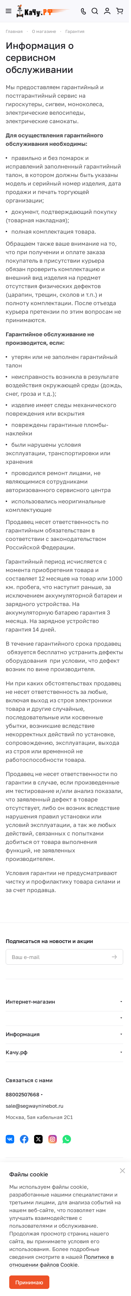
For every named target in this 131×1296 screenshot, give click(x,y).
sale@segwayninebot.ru (34, 1106)
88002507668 (22, 1094)
